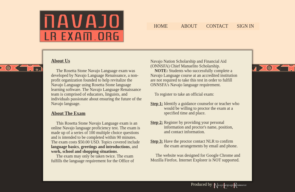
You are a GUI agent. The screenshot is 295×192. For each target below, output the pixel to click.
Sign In (245, 26)
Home (161, 26)
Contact (217, 26)
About (189, 26)
